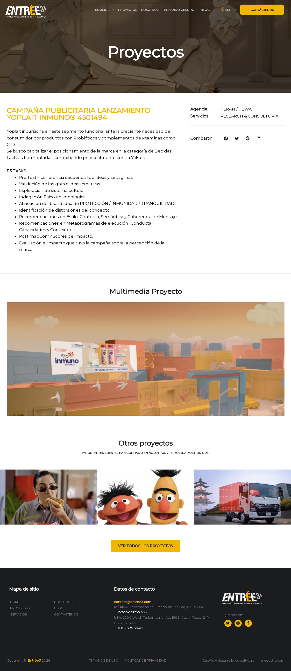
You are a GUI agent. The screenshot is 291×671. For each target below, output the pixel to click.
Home (15, 602)
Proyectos (127, 10)
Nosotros (149, 10)
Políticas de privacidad (146, 660)
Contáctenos (262, 10)
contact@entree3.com (132, 602)
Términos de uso (103, 660)
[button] (145, 546)
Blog (205, 10)
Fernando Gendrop (180, 10)
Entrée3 (34, 660)
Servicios (101, 10)
